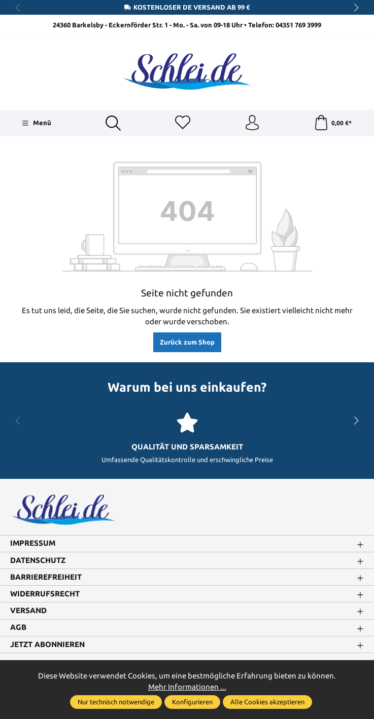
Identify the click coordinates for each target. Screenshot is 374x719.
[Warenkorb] (333, 123)
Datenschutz (37, 560)
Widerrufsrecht (45, 594)
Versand (28, 611)
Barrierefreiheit (46, 577)
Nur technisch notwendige (116, 701)
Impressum (32, 543)
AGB (18, 627)
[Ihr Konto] (252, 123)
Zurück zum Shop (187, 342)
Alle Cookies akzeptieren (267, 701)
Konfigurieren (192, 701)
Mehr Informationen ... (187, 687)
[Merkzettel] (182, 123)
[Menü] (36, 123)
